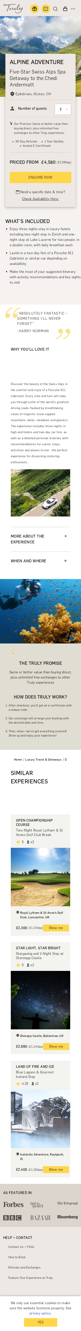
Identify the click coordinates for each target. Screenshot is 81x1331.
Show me (56, 928)
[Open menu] (73, 8)
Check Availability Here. (40, 199)
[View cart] (65, 8)
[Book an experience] (45, 9)
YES (40, 1322)
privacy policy (40, 1313)
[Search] (56, 8)
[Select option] (63, 109)
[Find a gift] (34, 9)
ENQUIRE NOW (40, 177)
